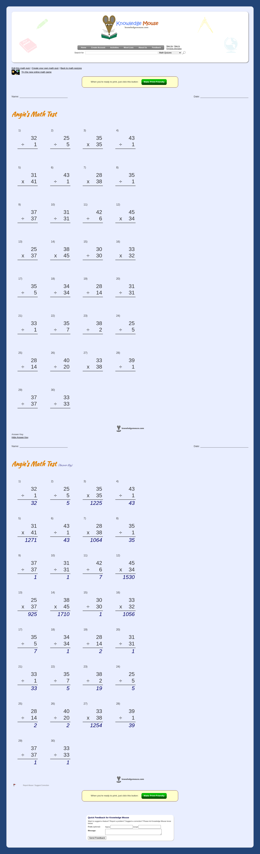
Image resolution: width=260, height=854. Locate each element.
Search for (79, 53)
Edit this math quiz (21, 68)
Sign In (177, 46)
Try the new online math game (32, 72)
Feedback (156, 47)
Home (83, 47)
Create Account (98, 47)
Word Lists (129, 47)
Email (135, 827)
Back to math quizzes (71, 68)
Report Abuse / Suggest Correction (36, 785)
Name (107, 827)
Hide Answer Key (20, 437)
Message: (92, 831)
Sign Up (169, 46)
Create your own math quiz (45, 68)
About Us (142, 47)
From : (94, 827)
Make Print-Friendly (154, 82)
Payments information (174, 49)
